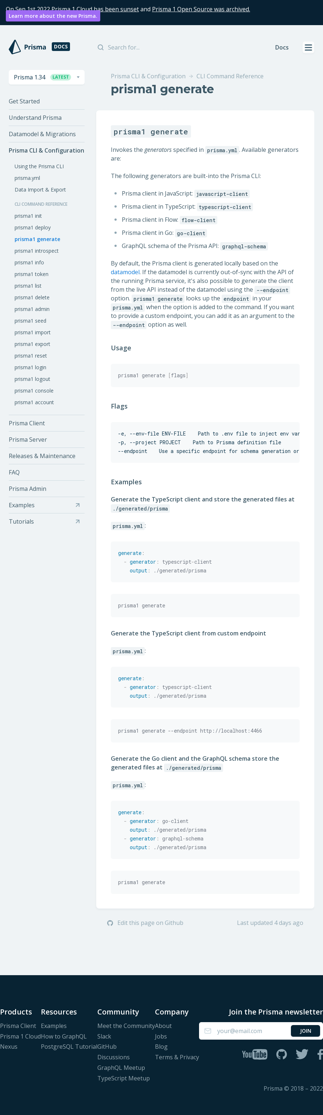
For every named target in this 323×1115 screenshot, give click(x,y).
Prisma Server (28, 439)
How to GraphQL (64, 1036)
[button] (47, 77)
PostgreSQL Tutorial (69, 1047)
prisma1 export (32, 343)
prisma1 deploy (33, 227)
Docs (282, 47)
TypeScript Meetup (123, 1078)
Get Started (24, 101)
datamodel (125, 272)
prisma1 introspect (37, 250)
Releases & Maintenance (42, 456)
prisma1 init (28, 215)
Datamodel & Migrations (42, 134)
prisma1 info (29, 262)
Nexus (8, 1047)
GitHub (107, 1047)
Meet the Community (126, 1026)
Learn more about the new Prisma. (53, 15)
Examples (131, 481)
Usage (126, 347)
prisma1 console (34, 390)
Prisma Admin (27, 488)
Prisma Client (27, 423)
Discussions (113, 1057)
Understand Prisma (35, 117)
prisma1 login (30, 367)
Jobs (161, 1036)
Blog (161, 1047)
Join (305, 1030)
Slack (104, 1036)
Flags (124, 406)
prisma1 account (34, 402)
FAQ (14, 472)
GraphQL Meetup (121, 1068)
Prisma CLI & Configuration (46, 150)
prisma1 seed (30, 320)
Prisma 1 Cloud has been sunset (95, 9)
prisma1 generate (37, 239)
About (163, 1026)
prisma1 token (31, 274)
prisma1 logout (32, 378)
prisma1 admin (32, 309)
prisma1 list (28, 285)
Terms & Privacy (177, 1057)
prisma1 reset (31, 355)
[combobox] (47, 77)
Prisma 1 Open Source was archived (200, 9)
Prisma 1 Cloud (20, 1036)
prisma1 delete (32, 297)
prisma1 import (33, 332)
